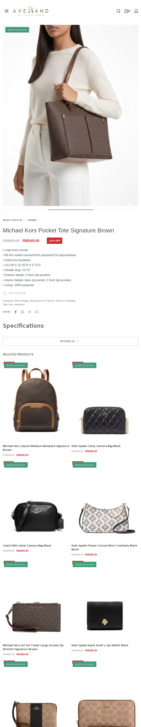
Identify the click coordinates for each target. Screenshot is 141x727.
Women (32, 220)
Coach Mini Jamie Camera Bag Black (27, 546)
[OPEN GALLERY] (70, 115)
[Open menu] (7, 11)
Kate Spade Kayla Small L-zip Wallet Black (99, 645)
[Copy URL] (29, 312)
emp (11, 304)
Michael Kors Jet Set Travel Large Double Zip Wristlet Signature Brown (33, 647)
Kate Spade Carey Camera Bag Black (96, 446)
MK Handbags (22, 301)
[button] (70, 341)
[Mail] (36, 312)
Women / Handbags (65, 301)
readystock (19, 304)
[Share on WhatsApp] (22, 312)
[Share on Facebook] (15, 312)
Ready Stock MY (13, 220)
